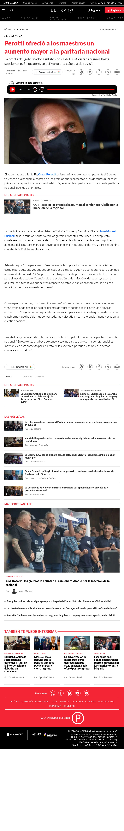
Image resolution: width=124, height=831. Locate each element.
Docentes (39, 376)
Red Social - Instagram (69, 693)
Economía (27, 701)
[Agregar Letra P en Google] (47, 72)
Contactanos (41, 693)
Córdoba (90, 701)
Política (14, 701)
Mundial (62, 2)
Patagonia (55, 706)
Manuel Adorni (30, 2)
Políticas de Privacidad (106, 745)
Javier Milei (47, 2)
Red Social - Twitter (52, 693)
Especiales (30, 18)
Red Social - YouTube (77, 693)
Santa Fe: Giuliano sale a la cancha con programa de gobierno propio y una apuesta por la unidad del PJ (61, 615)
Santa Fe (28, 376)
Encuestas (87, 18)
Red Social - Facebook (60, 693)
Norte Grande (106, 701)
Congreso (69, 706)
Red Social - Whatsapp (86, 693)
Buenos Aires (42, 701)
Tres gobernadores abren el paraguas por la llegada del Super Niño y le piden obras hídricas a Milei (59, 601)
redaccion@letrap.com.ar (105, 742)
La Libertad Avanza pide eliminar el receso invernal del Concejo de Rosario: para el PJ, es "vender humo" (62, 608)
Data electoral (59, 18)
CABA (55, 701)
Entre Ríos (77, 701)
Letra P (11, 29)
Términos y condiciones (83, 745)
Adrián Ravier (78, 2)
